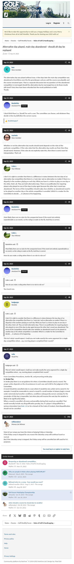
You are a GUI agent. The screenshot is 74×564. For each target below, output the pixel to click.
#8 (69, 297)
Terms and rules (9, 534)
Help (5, 543)
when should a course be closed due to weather (26, 503)
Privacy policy (9, 539)
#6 (69, 228)
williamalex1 (13, 505)
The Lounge (29, 474)
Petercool (12, 474)
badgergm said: (11, 365)
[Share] (66, 62)
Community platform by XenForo (25, 561)
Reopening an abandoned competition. (22, 461)
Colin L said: (9, 280)
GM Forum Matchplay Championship (22, 492)
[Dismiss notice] (69, 32)
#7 (69, 264)
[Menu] (5, 23)
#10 (69, 417)
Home (6, 548)
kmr (6, 54)
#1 (69, 62)
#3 (69, 130)
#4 (69, 161)
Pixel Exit (58, 561)
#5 (69, 202)
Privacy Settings (9, 556)
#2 (69, 98)
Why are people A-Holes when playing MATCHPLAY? (27, 472)
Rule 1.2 (24, 406)
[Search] (68, 23)
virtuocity (12, 495)
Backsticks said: (10, 244)
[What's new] (63, 23)
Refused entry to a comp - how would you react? (26, 482)
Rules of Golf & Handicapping (36, 464)
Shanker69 (12, 464)
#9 (69, 349)
